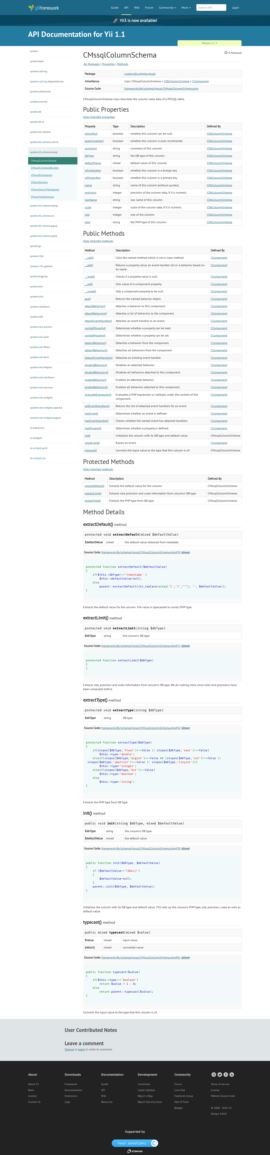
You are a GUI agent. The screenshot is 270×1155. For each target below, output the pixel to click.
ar (37, 121)
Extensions (71, 1096)
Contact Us (34, 1102)
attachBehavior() (95, 306)
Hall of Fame (181, 1102)
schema (40, 132)
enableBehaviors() (96, 387)
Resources (106, 1102)
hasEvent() (91, 413)
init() (87, 435)
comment (91, 148)
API (126, 7)
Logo (67, 1102)
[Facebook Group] (225, 1074)
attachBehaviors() (96, 313)
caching (38, 71)
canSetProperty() (95, 335)
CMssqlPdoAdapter (41, 175)
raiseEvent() (92, 443)
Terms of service (220, 1084)
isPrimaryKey (93, 178)
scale (88, 207)
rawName (91, 200)
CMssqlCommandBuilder (45, 167)
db (35, 111)
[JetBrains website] (135, 1151)
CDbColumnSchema (176, 81)
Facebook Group (183, 1096)
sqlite (43, 236)
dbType (89, 156)
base (37, 61)
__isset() (90, 276)
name (88, 185)
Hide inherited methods (98, 241)
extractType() (93, 500)
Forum (149, 7)
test (36, 286)
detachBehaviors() (96, 350)
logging (38, 276)
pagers (45, 417)
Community (167, 7)
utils (37, 296)
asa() (88, 299)
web (36, 316)
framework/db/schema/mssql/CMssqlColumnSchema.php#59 (141, 552)
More (186, 7)
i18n (37, 256)
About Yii (33, 1084)
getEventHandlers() (97, 406)
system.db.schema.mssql (140, 74)
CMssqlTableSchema (42, 196)
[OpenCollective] (135, 1143)
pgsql (43, 225)
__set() (89, 284)
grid (38, 448)
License (32, 1096)
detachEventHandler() (98, 358)
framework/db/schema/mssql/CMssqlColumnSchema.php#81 (141, 957)
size (87, 214)
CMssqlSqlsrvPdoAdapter (45, 189)
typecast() (91, 450)
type (87, 222)
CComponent (200, 81)
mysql (44, 205)
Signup (69, 1049)
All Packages (92, 64)
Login (235, 7)
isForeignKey (93, 170)
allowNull (91, 133)
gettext (41, 266)
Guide (114, 7)
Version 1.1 (209, 43)
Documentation (73, 1090)
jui (38, 458)
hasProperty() (93, 428)
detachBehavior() (95, 343)
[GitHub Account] (213, 1074)
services (41, 387)
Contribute (144, 1084)
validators (40, 306)
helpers (41, 367)
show (185, 552)
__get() (89, 265)
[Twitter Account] (219, 1074)
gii (35, 246)
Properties (108, 64)
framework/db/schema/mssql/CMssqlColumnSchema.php (161, 88)
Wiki (137, 7)
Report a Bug (145, 1096)
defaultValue (93, 163)
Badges (178, 1108)
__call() (89, 257)
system (34, 51)
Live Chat (179, 1090)
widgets (41, 397)
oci (42, 215)
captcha (46, 407)
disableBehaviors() (96, 372)
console (38, 101)
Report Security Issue (150, 1102)
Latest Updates (146, 1090)
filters (40, 347)
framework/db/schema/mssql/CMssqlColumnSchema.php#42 (141, 728)
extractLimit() (93, 493)
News (31, 1090)
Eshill (223, 1113)
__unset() (90, 291)
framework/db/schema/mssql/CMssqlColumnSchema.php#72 (141, 646)
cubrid (44, 142)
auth (39, 337)
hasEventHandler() (96, 421)
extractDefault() (94, 486)
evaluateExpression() (98, 394)
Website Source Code (223, 1096)
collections (40, 91)
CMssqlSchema (39, 182)
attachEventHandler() (98, 321)
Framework (71, 1084)
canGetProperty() (95, 328)
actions (41, 327)
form (39, 357)
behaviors (37, 428)
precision (90, 192)
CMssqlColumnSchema (43, 160)
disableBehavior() (96, 365)
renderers (42, 377)
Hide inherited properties (99, 117)
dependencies (47, 81)
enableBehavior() (95, 380)
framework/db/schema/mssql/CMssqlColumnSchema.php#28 (141, 848)
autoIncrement (94, 141)
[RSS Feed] (231, 1074)
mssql (44, 152)
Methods (122, 64)
